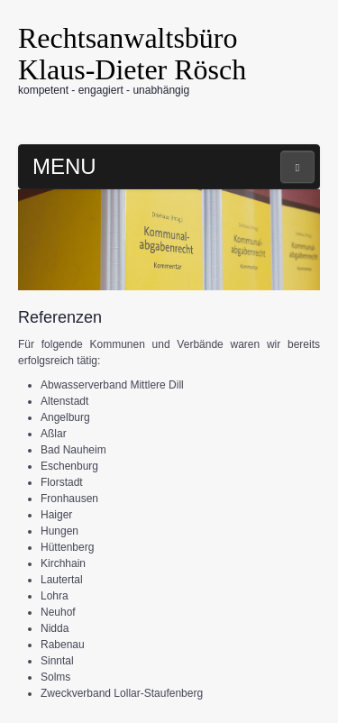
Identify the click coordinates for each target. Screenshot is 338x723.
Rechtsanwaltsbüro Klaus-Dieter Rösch (132, 54)
